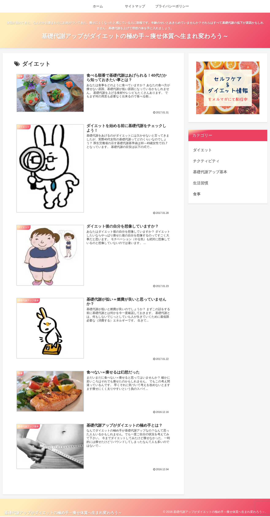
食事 (197, 194)
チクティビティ (206, 161)
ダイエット (202, 150)
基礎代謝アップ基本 (210, 172)
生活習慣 (200, 183)
